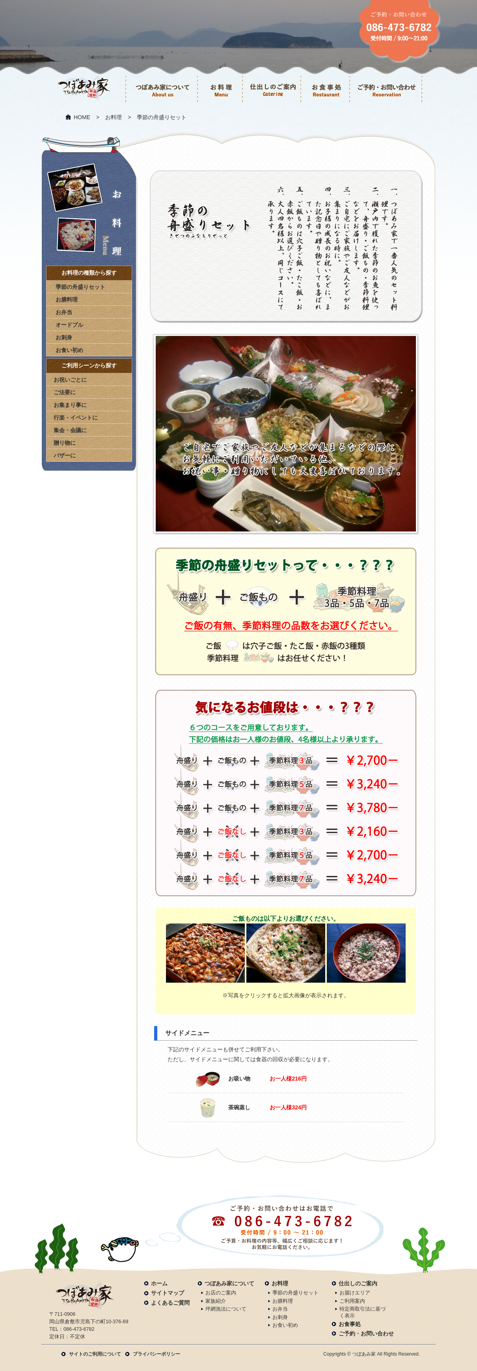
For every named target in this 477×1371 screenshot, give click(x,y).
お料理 (113, 117)
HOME (82, 117)
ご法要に (65, 392)
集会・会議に (70, 430)
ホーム (159, 1283)
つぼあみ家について (229, 1283)
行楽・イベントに (76, 417)
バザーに (65, 455)
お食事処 (350, 1324)
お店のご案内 (220, 1293)
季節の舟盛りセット (80, 287)
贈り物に (65, 443)
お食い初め (69, 350)
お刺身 (64, 337)
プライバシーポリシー (156, 1354)
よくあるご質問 (170, 1303)
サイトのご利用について (95, 1354)
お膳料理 (67, 299)
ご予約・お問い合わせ (366, 1333)
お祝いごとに (70, 379)
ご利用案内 (352, 1301)
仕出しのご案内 (358, 1283)
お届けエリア (354, 1293)
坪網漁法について (225, 1309)
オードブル (69, 325)
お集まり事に (70, 405)
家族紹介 (215, 1301)
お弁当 (64, 312)
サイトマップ (167, 1293)
